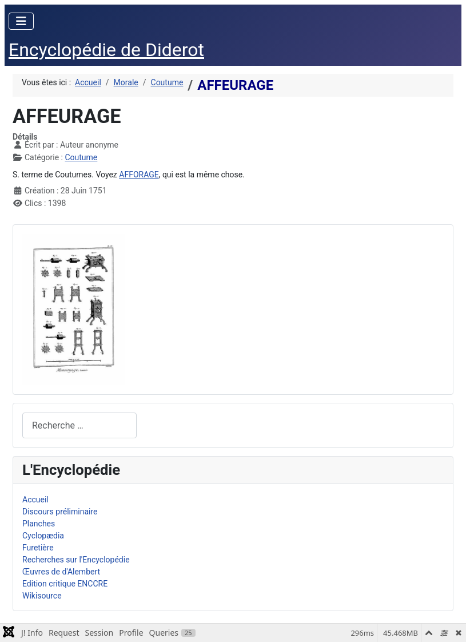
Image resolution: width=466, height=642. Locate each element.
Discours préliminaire (59, 511)
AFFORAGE (138, 174)
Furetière (38, 547)
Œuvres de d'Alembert (61, 571)
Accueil (35, 499)
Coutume (81, 157)
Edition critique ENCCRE (64, 583)
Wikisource (42, 595)
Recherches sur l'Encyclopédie (76, 559)
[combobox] (79, 425)
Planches (38, 523)
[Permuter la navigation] (21, 21)
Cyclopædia (43, 535)
